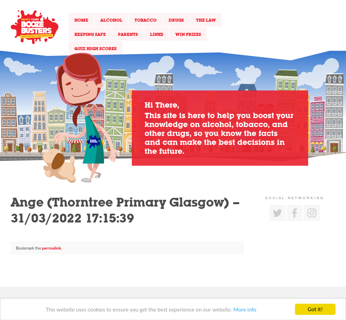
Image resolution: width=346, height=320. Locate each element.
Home (81, 20)
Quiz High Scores (95, 48)
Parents (128, 34)
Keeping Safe (90, 34)
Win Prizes (188, 34)
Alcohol (111, 20)
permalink (51, 248)
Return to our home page (34, 27)
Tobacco (145, 20)
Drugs (176, 20)
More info (244, 310)
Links (156, 34)
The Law (206, 20)
